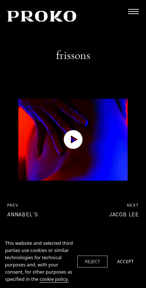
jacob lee (124, 210)
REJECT (92, 261)
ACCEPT (125, 261)
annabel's (22, 210)
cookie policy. (54, 279)
